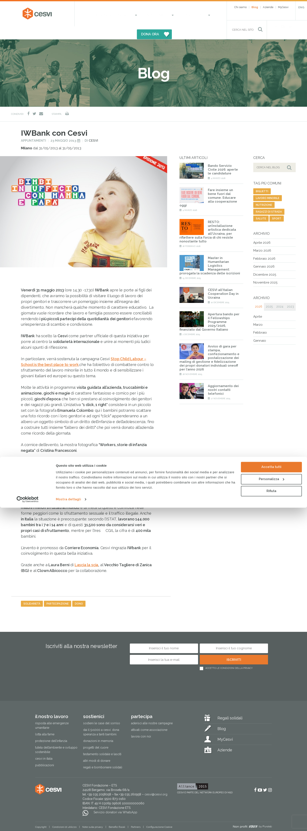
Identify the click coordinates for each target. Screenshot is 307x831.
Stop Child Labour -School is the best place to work (93, 449)
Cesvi (93, 128)
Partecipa (161, 14)
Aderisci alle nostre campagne (152, 710)
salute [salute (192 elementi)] (261, 205)
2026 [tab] (258, 293)
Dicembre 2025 (264, 262)
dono (79, 590)
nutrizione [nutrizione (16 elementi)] (264, 192)
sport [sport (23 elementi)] (276, 205)
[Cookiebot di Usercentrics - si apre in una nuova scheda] (27, 822)
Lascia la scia (86, 552)
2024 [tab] (279, 293)
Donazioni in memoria (98, 728)
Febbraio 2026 (264, 246)
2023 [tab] (290, 293)
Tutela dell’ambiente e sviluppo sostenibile (56, 737)
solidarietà (31, 590)
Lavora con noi (141, 723)
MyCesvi (283, 7)
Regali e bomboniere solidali (102, 754)
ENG (301, 7)
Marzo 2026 (262, 238)
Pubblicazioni (44, 752)
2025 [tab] (269, 293)
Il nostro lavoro (103, 14)
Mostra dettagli (68, 823)
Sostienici (135, 14)
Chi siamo (240, 7)
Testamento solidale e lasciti (102, 741)
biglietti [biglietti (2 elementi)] (262, 178)
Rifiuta (271, 814)
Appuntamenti (33, 128)
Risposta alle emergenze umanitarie (52, 713)
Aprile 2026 (262, 230)
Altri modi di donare (96, 748)
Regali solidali (229, 705)
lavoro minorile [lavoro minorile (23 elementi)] (267, 185)
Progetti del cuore (95, 735)
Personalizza (271, 802)
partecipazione (57, 590)
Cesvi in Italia (43, 746)
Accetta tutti (271, 790)
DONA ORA (195, 14)
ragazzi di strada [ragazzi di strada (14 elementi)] (269, 198)
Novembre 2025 (265, 270)
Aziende (268, 7)
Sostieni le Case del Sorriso (101, 710)
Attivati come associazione (149, 717)
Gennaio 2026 (264, 254)
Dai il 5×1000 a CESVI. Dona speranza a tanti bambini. (101, 719)
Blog (255, 7)
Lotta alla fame (44, 721)
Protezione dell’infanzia (51, 728)
